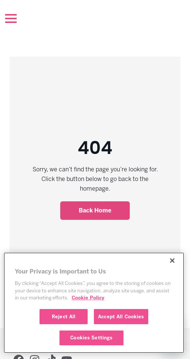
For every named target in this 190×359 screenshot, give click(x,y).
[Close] (172, 260)
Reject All (63, 316)
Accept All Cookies (121, 316)
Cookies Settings (91, 337)
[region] (94, 302)
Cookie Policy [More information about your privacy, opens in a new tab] (88, 298)
